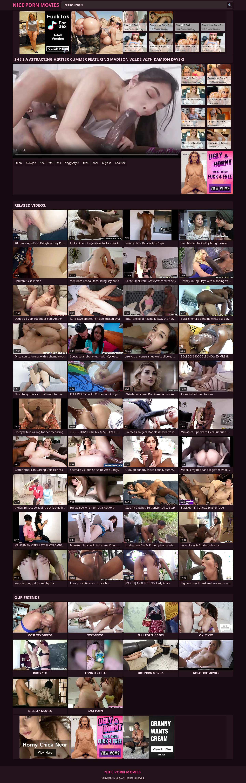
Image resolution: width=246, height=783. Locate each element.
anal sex (120, 163)
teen (19, 163)
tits (50, 163)
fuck (85, 163)
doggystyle (72, 163)
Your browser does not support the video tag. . (97, 111)
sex (42, 163)
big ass (106, 163)
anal (95, 163)
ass (59, 163)
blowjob (31, 163)
